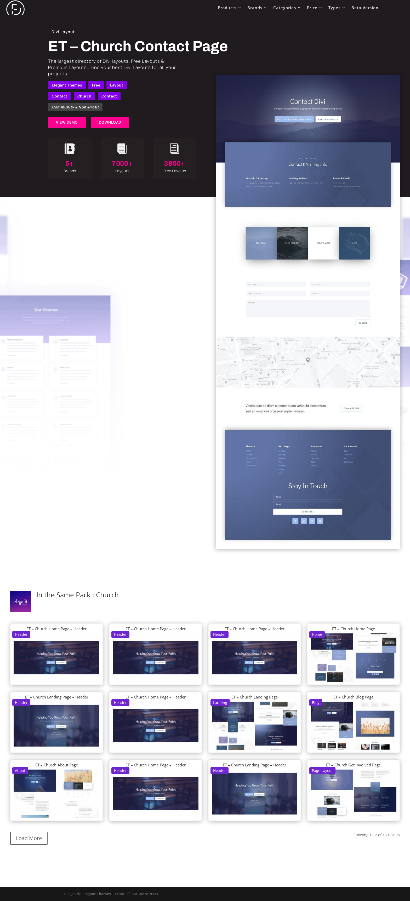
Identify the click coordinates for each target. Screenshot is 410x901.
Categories (284, 7)
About (20, 770)
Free (96, 85)
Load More (29, 838)
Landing (220, 702)
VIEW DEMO (67, 122)
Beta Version (365, 7)
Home (317, 634)
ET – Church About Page (56, 764)
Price (312, 7)
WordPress (148, 893)
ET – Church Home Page (353, 628)
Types (334, 7)
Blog (316, 702)
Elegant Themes (67, 85)
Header (21, 634)
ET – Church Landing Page (254, 697)
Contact (59, 96)
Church (84, 96)
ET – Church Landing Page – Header (56, 697)
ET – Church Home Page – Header (56, 628)
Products (227, 7)
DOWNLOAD (110, 122)
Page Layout (322, 770)
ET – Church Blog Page (353, 697)
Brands (254, 7)
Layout (116, 85)
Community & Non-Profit (75, 107)
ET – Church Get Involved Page (353, 764)
